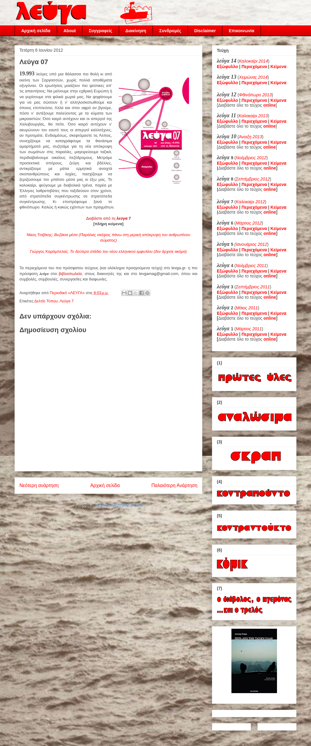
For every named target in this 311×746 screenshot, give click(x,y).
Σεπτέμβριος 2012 (253, 179)
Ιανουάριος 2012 (251, 244)
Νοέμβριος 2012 (251, 157)
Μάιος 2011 (247, 307)
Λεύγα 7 (66, 301)
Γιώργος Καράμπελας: (108, 251)
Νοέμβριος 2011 (251, 265)
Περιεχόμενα (254, 66)
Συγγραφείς (100, 30)
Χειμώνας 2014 (253, 77)
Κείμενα (278, 66)
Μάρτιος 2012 (249, 223)
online (270, 168)
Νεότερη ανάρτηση (39, 485)
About (69, 30)
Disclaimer (205, 30)
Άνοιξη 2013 (250, 136)
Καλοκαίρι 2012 (250, 201)
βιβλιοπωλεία (70, 273)
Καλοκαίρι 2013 (253, 115)
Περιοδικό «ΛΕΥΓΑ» (68, 292)
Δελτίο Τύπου (46, 301)
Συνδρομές (170, 30)
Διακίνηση (135, 30)
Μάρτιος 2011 (249, 328)
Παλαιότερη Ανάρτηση (174, 485)
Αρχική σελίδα (35, 30)
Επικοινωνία (241, 30)
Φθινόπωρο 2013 (255, 94)
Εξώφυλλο (227, 66)
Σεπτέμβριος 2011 (253, 286)
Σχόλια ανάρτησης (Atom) (120, 505)
